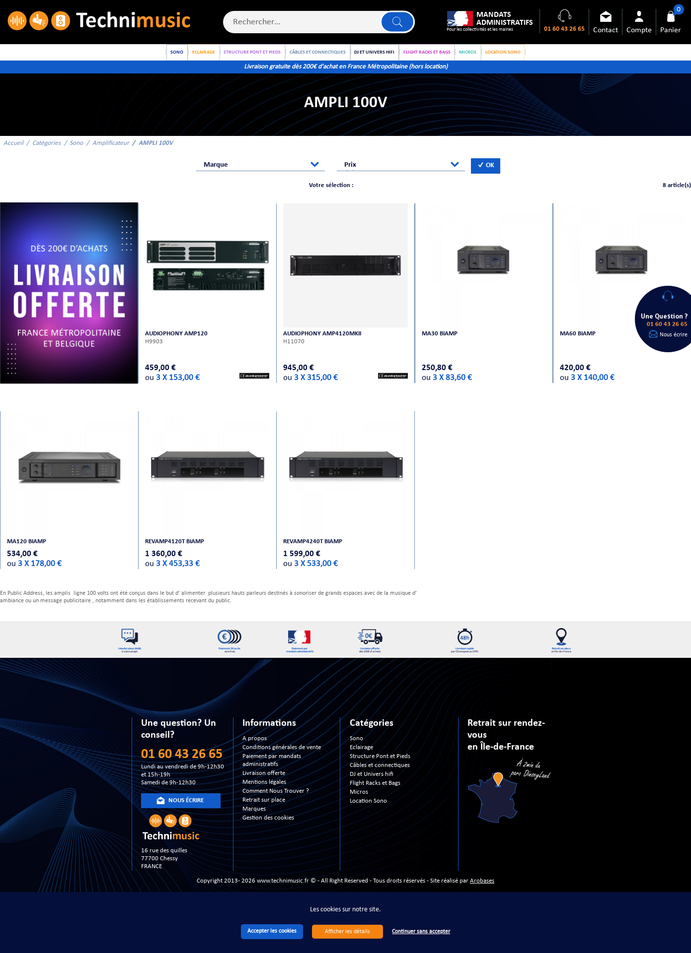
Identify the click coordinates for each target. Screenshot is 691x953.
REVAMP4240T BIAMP (313, 548)
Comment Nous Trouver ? (275, 803)
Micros (359, 804)
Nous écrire (674, 335)
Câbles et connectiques (380, 777)
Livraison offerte (263, 785)
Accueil (13, 151)
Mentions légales (264, 794)
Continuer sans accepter (421, 932)
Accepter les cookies (272, 931)
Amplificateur (110, 151)
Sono (76, 151)
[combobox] (260, 173)
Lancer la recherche (397, 22)
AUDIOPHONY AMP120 (177, 340)
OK (485, 174)
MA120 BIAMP (27, 548)
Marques (254, 821)
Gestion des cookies (268, 829)
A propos (254, 750)
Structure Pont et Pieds (380, 768)
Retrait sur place (263, 812)
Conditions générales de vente (281, 759)
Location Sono (368, 813)
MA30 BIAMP (440, 340)
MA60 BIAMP (578, 340)
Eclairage (361, 759)
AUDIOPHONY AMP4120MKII (323, 340)
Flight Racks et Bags (375, 795)
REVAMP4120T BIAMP (175, 548)
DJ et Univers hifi (371, 786)
